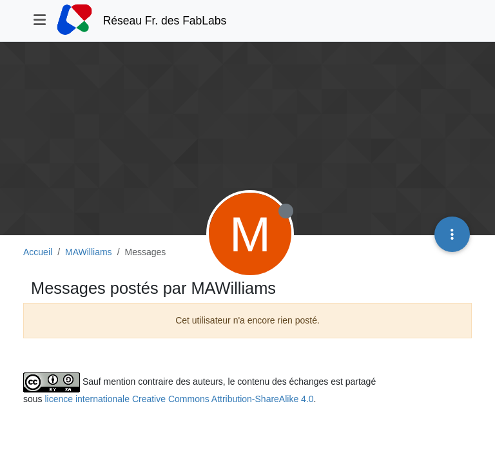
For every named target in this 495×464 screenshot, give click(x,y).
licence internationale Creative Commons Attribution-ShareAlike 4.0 (178, 399)
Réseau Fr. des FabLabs (165, 20)
